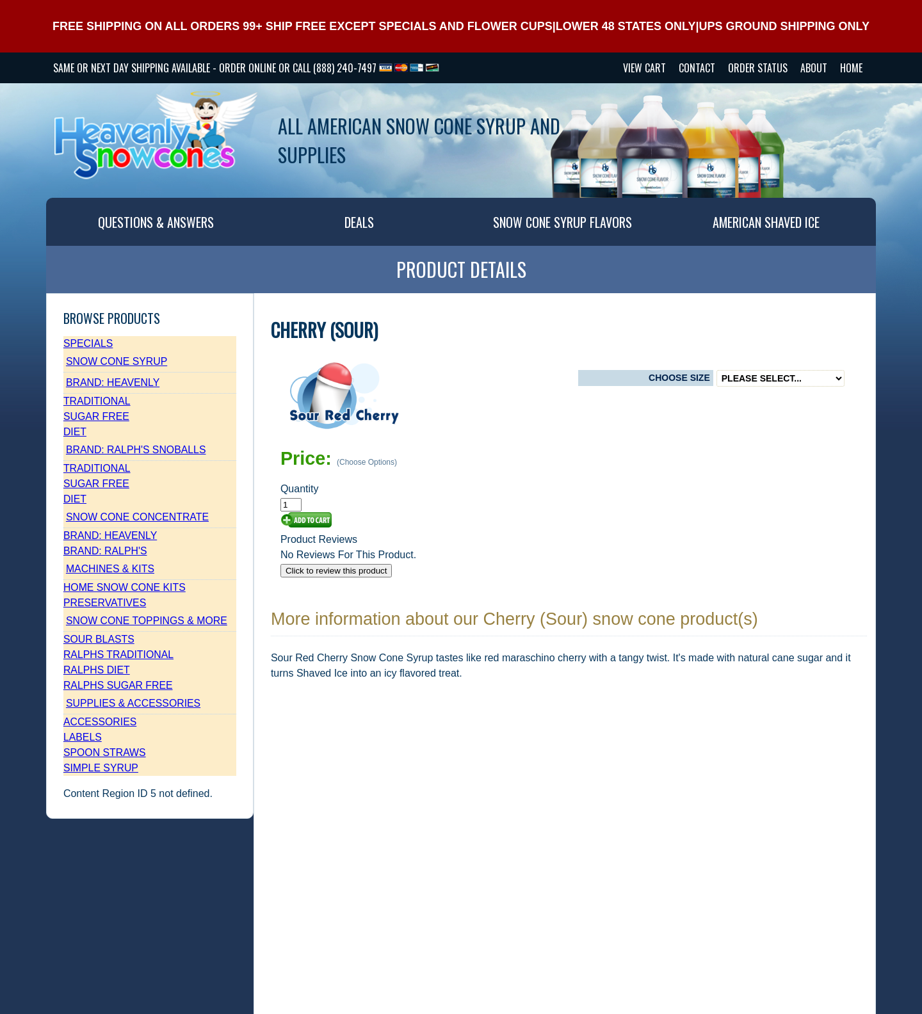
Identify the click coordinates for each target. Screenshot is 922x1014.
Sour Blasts (98, 639)
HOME (851, 68)
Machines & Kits (110, 568)
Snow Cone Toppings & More (146, 620)
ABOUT (813, 68)
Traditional (97, 401)
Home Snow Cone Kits (124, 587)
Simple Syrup (100, 767)
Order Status (758, 68)
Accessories (99, 721)
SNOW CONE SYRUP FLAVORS (562, 222)
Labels (82, 737)
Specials (88, 343)
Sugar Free (96, 416)
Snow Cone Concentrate (137, 516)
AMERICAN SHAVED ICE (766, 222)
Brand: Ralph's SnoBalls (136, 449)
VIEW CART (644, 68)
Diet (74, 431)
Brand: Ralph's (105, 550)
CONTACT (697, 68)
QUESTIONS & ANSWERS (156, 222)
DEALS (359, 222)
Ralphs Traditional (118, 654)
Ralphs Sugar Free (118, 685)
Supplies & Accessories (133, 703)
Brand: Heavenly (112, 382)
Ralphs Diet (96, 669)
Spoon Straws (104, 752)
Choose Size (679, 378)
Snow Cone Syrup (116, 361)
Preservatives (104, 602)
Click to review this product (336, 570)
